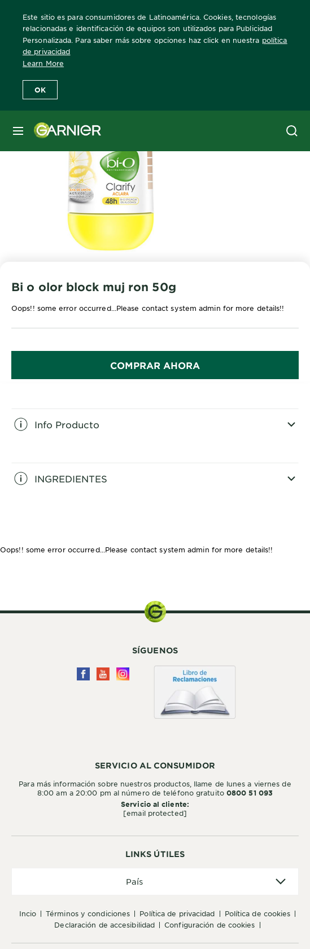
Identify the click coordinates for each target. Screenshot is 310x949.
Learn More (43, 63)
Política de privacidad (177, 913)
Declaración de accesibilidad (104, 924)
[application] (155, 881)
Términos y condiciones (88, 913)
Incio (28, 913)
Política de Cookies (258, 913)
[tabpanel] (155, 435)
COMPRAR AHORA (155, 365)
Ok (40, 89)
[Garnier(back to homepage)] (63, 130)
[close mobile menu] (18, 131)
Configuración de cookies (209, 924)
